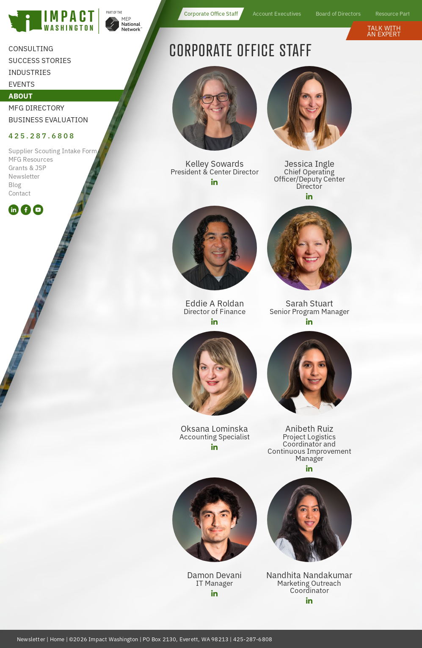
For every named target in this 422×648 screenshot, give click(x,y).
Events (21, 83)
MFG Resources (30, 159)
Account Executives (277, 13)
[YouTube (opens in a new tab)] (38, 209)
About (20, 95)
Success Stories (39, 60)
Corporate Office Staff (211, 13)
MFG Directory (36, 107)
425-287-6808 (252, 639)
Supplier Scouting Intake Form (52, 150)
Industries (29, 71)
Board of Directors (338, 13)
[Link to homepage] (75, 22)
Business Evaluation (48, 119)
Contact (19, 193)
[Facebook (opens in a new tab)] (26, 209)
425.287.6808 (41, 135)
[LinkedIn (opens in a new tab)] (13, 209)
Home (57, 639)
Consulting (30, 48)
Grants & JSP (27, 167)
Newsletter (24, 176)
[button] (384, 30)
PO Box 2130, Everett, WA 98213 (186, 639)
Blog (14, 184)
